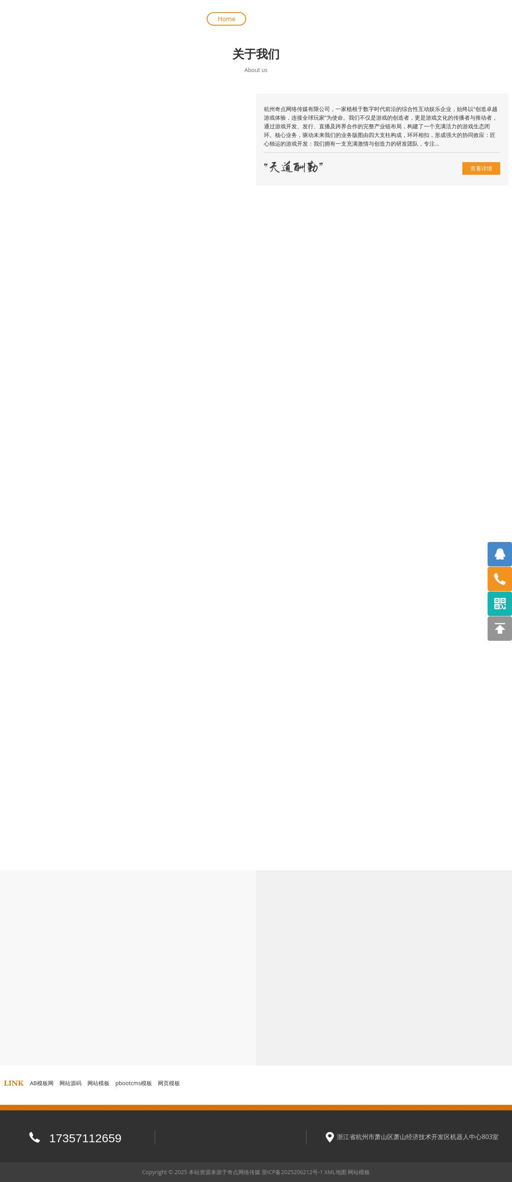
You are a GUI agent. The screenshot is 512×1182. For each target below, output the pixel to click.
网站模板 (98, 1083)
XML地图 (336, 1172)
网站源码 (70, 1083)
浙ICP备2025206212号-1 (292, 1172)
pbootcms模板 (133, 1083)
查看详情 (481, 168)
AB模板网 (42, 1083)
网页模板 (169, 1083)
